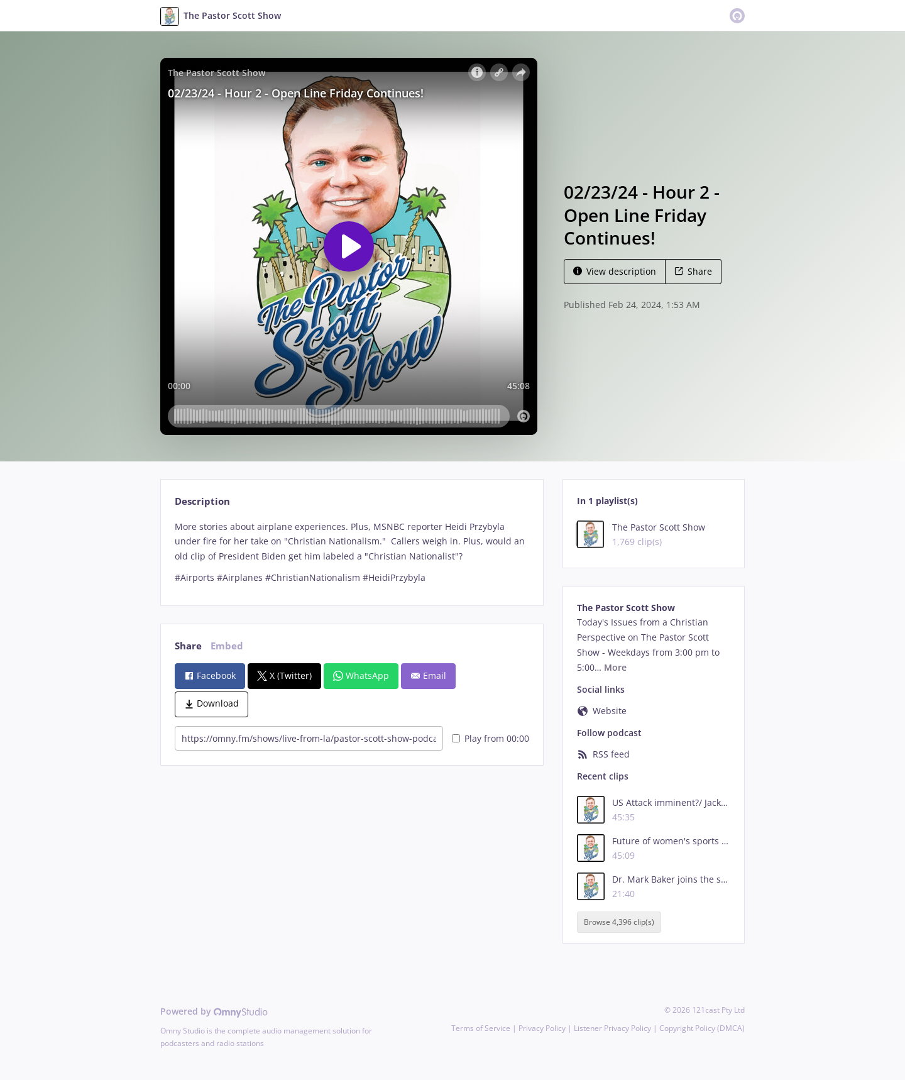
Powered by (214, 1011)
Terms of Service (480, 1028)
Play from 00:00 (490, 738)
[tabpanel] (352, 552)
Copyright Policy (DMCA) (702, 1028)
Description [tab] (202, 501)
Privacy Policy (542, 1028)
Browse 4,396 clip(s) (619, 922)
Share (693, 271)
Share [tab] (188, 646)
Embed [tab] (227, 646)
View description (614, 271)
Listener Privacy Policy (612, 1028)
